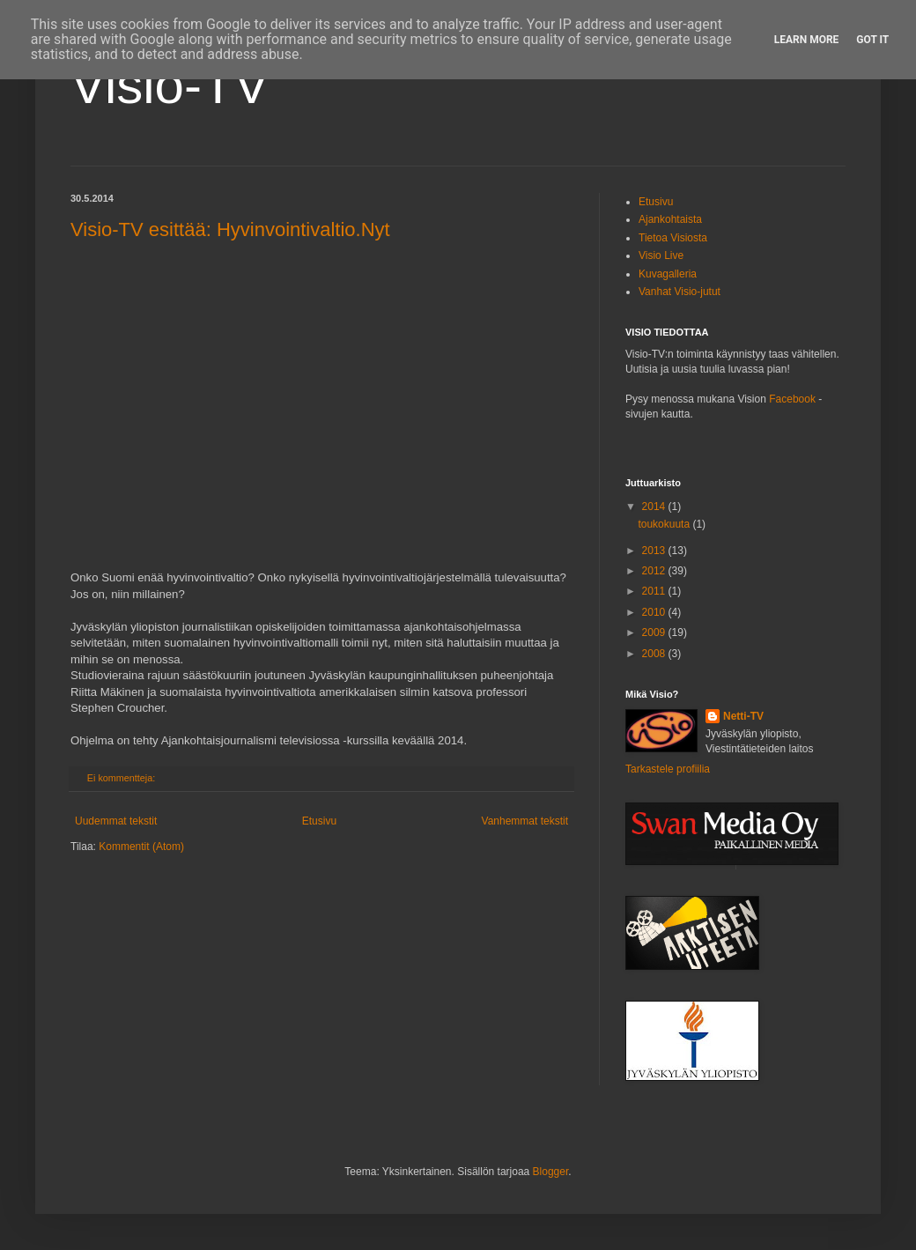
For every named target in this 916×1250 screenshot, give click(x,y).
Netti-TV (743, 716)
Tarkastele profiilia (667, 769)
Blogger (551, 1171)
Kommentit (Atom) (141, 846)
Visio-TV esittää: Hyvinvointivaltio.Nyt (230, 229)
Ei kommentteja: (122, 778)
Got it (872, 39)
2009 (655, 632)
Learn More (806, 39)
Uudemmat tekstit (116, 821)
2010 (655, 612)
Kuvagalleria (668, 274)
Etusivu (319, 821)
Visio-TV (170, 85)
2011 (655, 591)
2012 (655, 571)
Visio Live (661, 255)
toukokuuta (665, 524)
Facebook (792, 399)
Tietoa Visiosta (673, 238)
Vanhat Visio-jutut (679, 291)
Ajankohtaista (670, 219)
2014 (655, 506)
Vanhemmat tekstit (525, 821)
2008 (655, 653)
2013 (655, 550)
